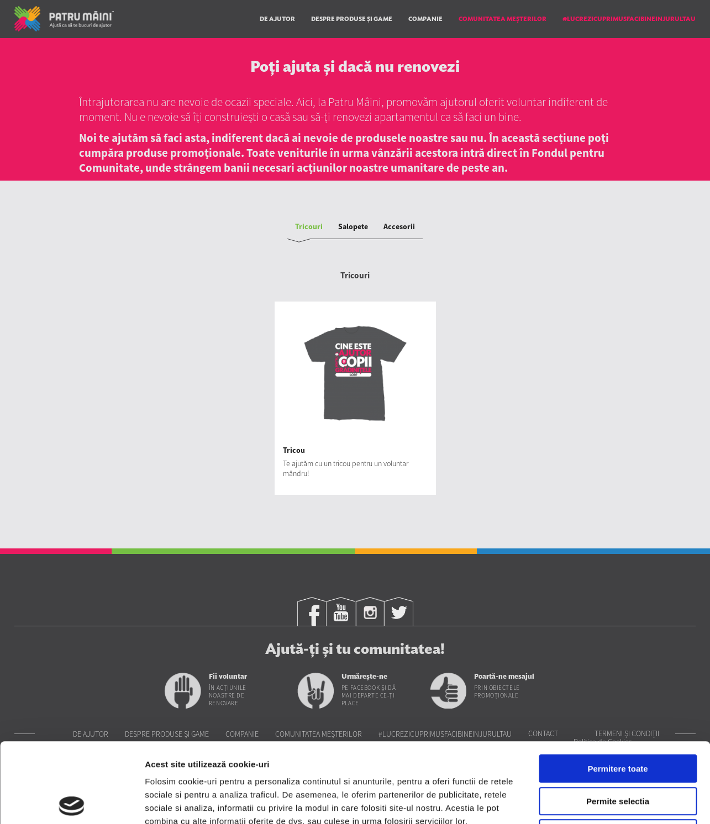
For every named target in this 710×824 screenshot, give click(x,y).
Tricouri (309, 226)
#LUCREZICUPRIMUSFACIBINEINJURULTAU (629, 19)
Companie (425, 19)
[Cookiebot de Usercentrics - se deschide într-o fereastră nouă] (71, 802)
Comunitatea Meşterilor (502, 19)
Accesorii (399, 226)
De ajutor (277, 19)
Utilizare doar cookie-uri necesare (617, 753)
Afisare (552, 802)
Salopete (353, 226)
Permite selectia (617, 721)
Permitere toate (617, 689)
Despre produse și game (351, 19)
